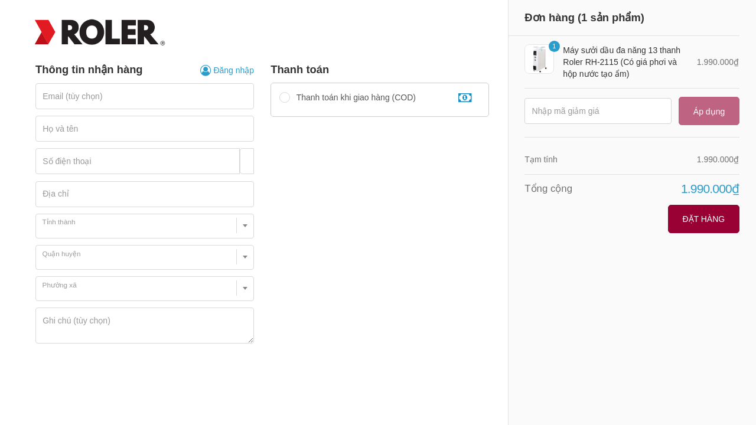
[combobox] (144, 226)
